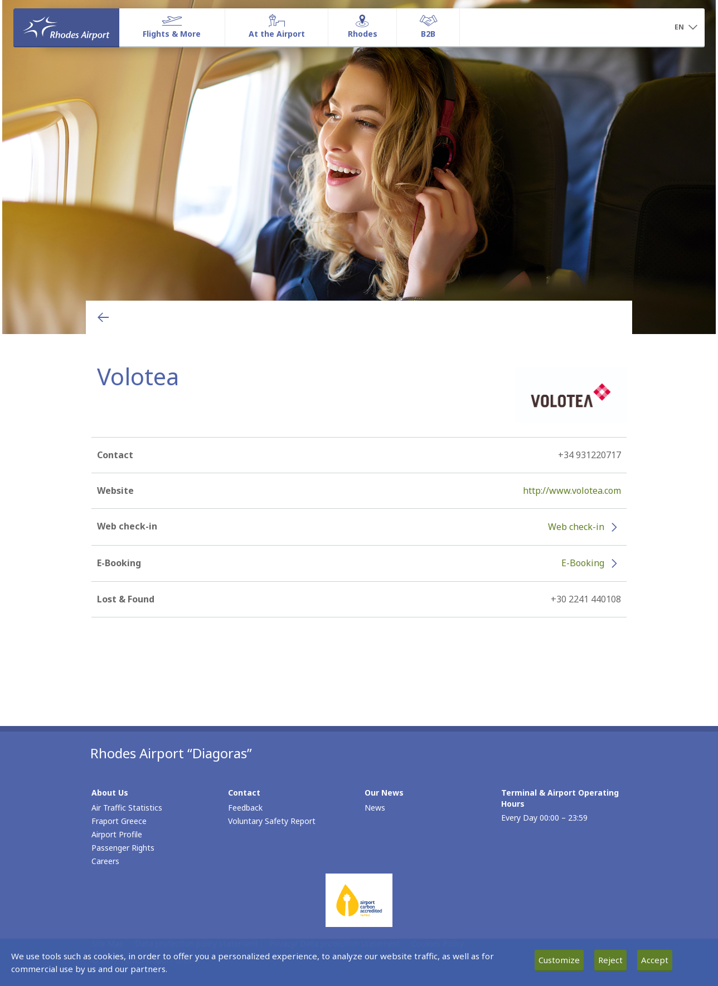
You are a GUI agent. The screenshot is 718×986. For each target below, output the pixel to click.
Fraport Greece (119, 821)
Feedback (245, 807)
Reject (610, 959)
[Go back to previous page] (103, 317)
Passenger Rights (122, 847)
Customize (559, 959)
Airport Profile (116, 834)
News (375, 807)
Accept (654, 959)
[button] (685, 27)
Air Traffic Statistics (126, 807)
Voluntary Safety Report (272, 821)
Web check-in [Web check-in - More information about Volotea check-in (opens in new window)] (576, 527)
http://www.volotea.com (572, 490)
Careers (105, 861)
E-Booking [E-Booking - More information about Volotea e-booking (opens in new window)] (582, 563)
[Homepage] (66, 27)
